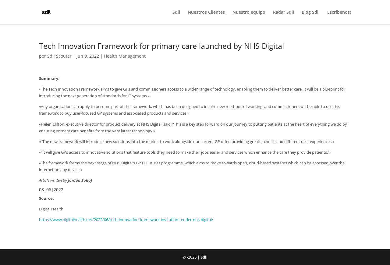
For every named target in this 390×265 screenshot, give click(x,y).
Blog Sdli (311, 12)
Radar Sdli (283, 12)
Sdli (176, 12)
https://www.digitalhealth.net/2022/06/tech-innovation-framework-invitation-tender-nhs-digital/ (126, 219)
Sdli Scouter (59, 56)
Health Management (125, 56)
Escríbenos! (339, 12)
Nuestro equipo (248, 12)
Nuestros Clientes (206, 12)
